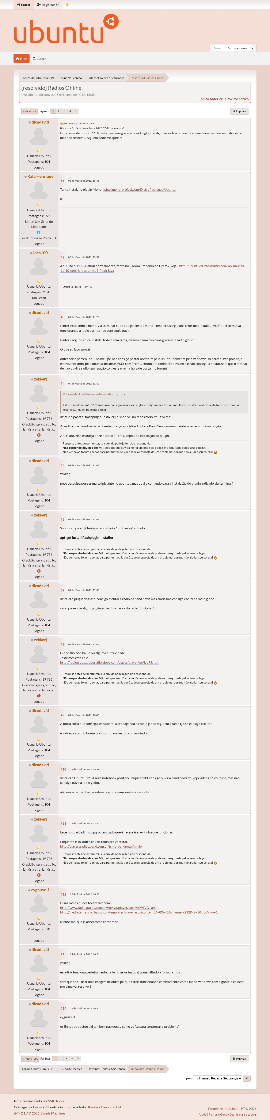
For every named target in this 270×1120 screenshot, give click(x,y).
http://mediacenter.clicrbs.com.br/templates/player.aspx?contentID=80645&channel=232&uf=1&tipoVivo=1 (139, 912)
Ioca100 (40, 252)
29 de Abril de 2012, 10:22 (84, 1008)
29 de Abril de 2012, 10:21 (84, 954)
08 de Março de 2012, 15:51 (83, 257)
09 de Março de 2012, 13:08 (83, 715)
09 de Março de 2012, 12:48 (83, 644)
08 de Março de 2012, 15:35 (79, 123)
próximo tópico (237, 99)
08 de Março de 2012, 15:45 (83, 180)
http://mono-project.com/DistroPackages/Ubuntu (139, 189)
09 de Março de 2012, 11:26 (83, 317)
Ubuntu (92, 1107)
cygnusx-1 (40, 889)
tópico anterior (211, 99)
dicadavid (40, 122)
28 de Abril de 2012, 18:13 (84, 894)
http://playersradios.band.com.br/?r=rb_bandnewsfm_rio (101, 846)
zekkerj (40, 379)
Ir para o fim (29, 111)
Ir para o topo (30, 1058)
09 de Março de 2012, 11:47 (83, 519)
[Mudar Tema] (67, 5)
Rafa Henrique (40, 176)
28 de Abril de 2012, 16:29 (84, 769)
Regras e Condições (221, 1114)
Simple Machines (53, 1113)
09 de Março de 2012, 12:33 (83, 590)
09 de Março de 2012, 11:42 (83, 465)
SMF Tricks (56, 1101)
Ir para (188, 1078)
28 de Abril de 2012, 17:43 (84, 823)
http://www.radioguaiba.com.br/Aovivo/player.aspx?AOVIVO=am (108, 907)
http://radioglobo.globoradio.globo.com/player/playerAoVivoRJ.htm (109, 662)
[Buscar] (229, 48)
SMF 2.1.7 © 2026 (26, 1113)
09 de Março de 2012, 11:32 (83, 383)
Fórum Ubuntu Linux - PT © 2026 (232, 1108)
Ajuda (202, 1114)
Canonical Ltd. (111, 1107)
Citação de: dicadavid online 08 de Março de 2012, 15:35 (95, 394)
